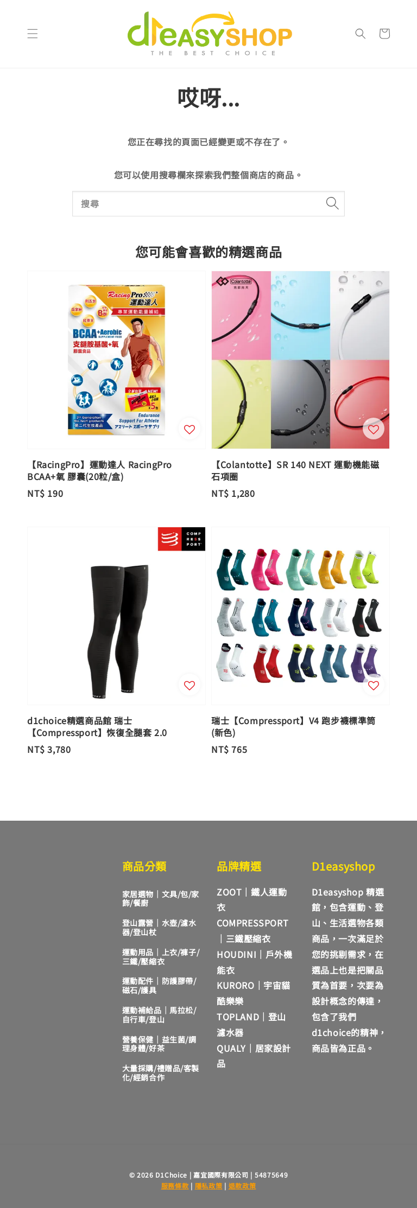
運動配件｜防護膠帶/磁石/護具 (159, 985)
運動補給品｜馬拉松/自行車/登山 (159, 1015)
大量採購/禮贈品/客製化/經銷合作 (161, 1073)
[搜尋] (332, 203)
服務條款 (175, 1185)
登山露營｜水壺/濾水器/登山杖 (159, 927)
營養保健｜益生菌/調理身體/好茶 (159, 1044)
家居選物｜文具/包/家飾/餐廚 (161, 899)
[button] (33, 34)
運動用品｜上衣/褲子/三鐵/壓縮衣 (161, 957)
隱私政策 (209, 1185)
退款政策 (242, 1185)
